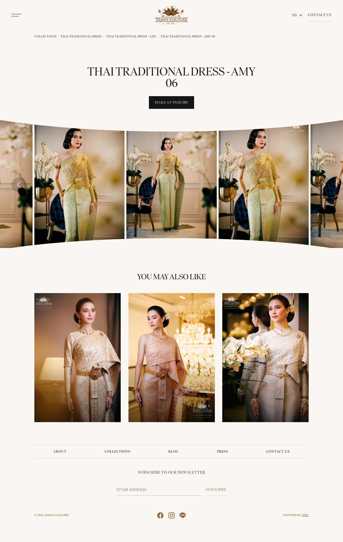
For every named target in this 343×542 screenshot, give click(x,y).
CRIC (305, 515)
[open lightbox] (79, 184)
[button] (298, 15)
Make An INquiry (172, 102)
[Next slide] (324, 184)
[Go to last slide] (19, 184)
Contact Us (320, 15)
